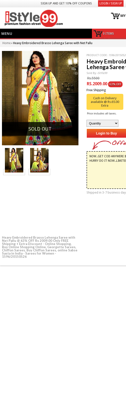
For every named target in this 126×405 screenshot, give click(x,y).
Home (6, 43)
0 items (108, 33)
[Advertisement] (39, 204)
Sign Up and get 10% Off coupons (66, 3)
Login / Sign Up (111, 3)
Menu (6, 33)
